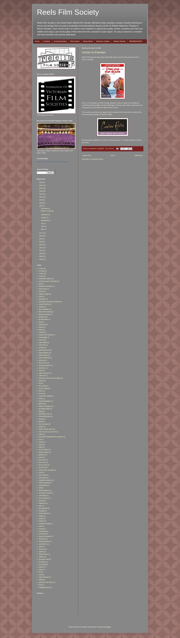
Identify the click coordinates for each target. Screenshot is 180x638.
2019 (41, 203)
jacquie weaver (44, 452)
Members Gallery (103, 41)
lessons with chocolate (46, 470)
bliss (40, 322)
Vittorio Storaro (44, 577)
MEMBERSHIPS (135, 41)
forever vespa (43, 388)
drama (41, 370)
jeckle (41, 457)
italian (41, 447)
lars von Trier (43, 465)
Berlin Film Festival (45, 312)
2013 (41, 244)
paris (40, 506)
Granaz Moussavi (44, 416)
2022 (41, 194)
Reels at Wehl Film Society (45, 161)
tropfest (41, 567)
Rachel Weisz (43, 513)
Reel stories (75, 41)
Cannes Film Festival (46, 335)
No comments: (109, 148)
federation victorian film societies (49, 378)
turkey (41, 569)
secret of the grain (45, 536)
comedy (41, 347)
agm (40, 284)
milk (40, 488)
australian (42, 299)
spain (40, 546)
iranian (41, 442)
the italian (42, 562)
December (44, 208)
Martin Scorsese (44, 483)
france (41, 391)
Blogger (108, 627)
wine (40, 585)
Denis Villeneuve (44, 358)
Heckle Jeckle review (46, 429)
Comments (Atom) (97, 159)
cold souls (42, 345)
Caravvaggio (43, 337)
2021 (41, 197)
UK (40, 572)
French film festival (45, 396)
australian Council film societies (49, 302)
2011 (41, 250)
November (44, 214)
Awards (41, 307)
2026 (41, 182)
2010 (41, 253)
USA (40, 575)
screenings (42, 531)
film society (42, 386)
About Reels (88, 41)
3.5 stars (41, 271)
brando (41, 327)
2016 (41, 236)
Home (37, 41)
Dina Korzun (43, 363)
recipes (41, 518)
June (43, 226)
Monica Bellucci (44, 490)
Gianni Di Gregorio (45, 406)
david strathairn (44, 353)
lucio (40, 472)
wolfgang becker (44, 587)
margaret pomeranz (45, 480)
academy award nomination (48, 281)
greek (40, 421)
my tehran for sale (45, 493)
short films (42, 539)
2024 (41, 188)
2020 (41, 200)
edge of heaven (44, 373)
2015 (41, 239)
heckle (41, 427)
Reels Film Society (68, 12)
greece (41, 419)
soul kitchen (43, 544)
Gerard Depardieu (45, 401)
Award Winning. (44, 304)
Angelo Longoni (44, 294)
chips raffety (43, 342)
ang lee (41, 291)
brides (41, 330)
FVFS (41, 399)
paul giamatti (43, 508)
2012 (41, 247)
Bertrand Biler (43, 319)
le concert (42, 467)
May (42, 229)
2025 (41, 185)
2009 (41, 256)
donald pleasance (44, 365)
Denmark (42, 360)
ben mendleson (44, 309)
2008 (41, 259)
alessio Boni (43, 289)
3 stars (41, 268)
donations (42, 368)
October (44, 217)
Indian (41, 434)
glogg (40, 411)
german (41, 404)
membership (43, 485)
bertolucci (42, 317)
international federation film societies (51, 437)
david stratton (43, 355)
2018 (41, 206)
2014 (41, 242)
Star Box (41, 549)
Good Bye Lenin (44, 414)
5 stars (41, 276)
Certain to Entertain (94, 52)
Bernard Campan (44, 314)
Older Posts (138, 155)
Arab (40, 296)
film (40, 383)
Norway (41, 500)
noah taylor (42, 495)
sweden (41, 557)
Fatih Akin (42, 375)
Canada (41, 332)
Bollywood (42, 324)
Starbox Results (119, 41)
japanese (42, 455)
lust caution (42, 478)
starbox (41, 552)
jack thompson (43, 449)
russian (41, 529)
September (45, 220)
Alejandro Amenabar (45, 286)
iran (40, 439)
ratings (41, 516)
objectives (42, 503)
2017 (41, 233)
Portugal (41, 511)
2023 (41, 191)
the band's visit (44, 559)
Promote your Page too (61, 161)
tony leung (42, 564)
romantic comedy (44, 524)
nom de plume (43, 498)
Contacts (46, 41)
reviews (41, 521)
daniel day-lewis (44, 350)
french (41, 393)
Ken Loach (42, 462)
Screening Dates (60, 41)
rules (40, 526)
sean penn (42, 534)
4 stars (41, 273)
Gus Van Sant (43, 424)
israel (40, 444)
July (42, 223)
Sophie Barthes (44, 541)
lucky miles (42, 475)
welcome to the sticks (46, 582)
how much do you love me (47, 432)
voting (41, 580)
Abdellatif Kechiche (45, 279)
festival (41, 381)
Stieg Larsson (43, 554)
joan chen (42, 460)
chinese (41, 340)
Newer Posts (86, 155)
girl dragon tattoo (44, 409)
